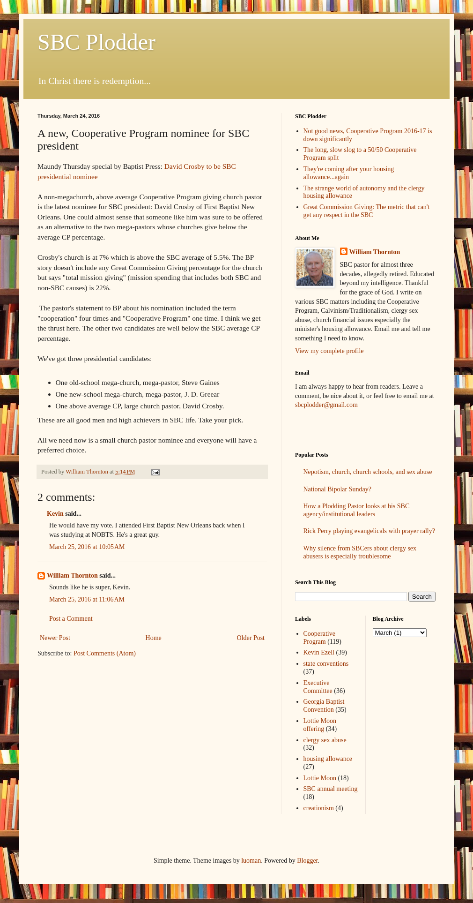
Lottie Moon (319, 778)
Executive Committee (318, 686)
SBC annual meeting (330, 788)
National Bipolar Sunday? (337, 489)
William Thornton (72, 575)
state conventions (326, 663)
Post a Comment (71, 618)
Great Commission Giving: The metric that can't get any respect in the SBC (366, 210)
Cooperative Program (319, 637)
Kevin (55, 513)
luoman (251, 860)
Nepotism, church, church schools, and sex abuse (367, 471)
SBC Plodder (96, 42)
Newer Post (55, 637)
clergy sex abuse (325, 740)
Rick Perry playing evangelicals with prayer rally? (369, 530)
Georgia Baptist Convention (324, 705)
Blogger (307, 860)
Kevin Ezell (318, 652)
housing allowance (328, 758)
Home (154, 637)
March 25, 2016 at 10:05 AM (87, 546)
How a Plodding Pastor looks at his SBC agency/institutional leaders (356, 510)
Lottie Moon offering (319, 724)
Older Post (251, 637)
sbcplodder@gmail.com (326, 404)
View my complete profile (329, 350)
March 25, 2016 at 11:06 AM (87, 599)
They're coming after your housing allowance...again (348, 173)
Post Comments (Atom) (105, 653)
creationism (318, 808)
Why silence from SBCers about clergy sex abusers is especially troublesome (360, 552)
